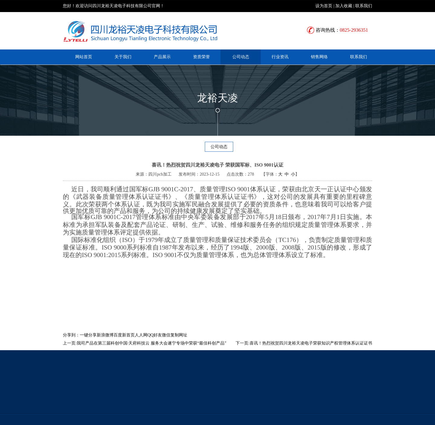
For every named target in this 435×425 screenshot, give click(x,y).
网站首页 (83, 57)
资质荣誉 (201, 57)
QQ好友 (154, 341)
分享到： (71, 341)
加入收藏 (343, 5)
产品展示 (162, 57)
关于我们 (122, 57)
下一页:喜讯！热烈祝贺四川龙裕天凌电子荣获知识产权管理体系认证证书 (304, 349)
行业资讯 (280, 57)
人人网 (141, 341)
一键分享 (88, 341)
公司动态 (240, 57)
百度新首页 (124, 341)
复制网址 (178, 341)
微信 (166, 341)
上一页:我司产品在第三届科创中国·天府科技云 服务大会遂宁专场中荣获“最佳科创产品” (144, 349)
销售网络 (319, 57)
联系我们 (363, 5)
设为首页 (323, 5)
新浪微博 (105, 341)
